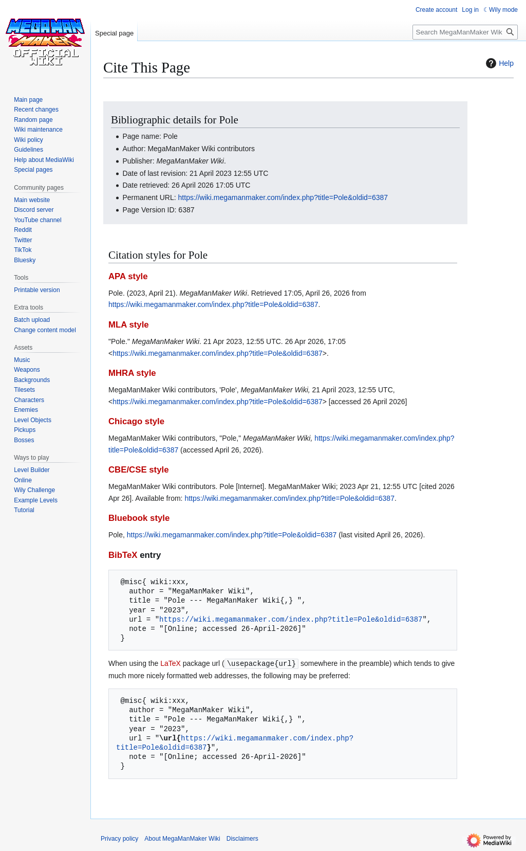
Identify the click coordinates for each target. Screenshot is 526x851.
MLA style (128, 325)
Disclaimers (242, 838)
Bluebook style (139, 518)
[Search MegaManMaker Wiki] (465, 32)
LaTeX (170, 663)
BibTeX (123, 555)
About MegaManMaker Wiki (182, 838)
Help (498, 63)
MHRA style (132, 373)
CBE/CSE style (138, 470)
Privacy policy (119, 838)
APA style (127, 276)
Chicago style (136, 421)
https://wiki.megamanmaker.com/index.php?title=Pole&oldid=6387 (283, 197)
